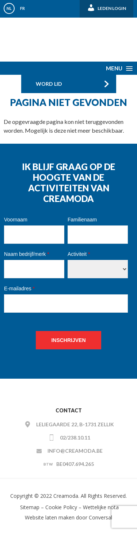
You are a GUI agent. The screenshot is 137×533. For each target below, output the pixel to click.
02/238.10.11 (75, 437)
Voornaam (15, 220)
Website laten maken (50, 517)
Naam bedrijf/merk (26, 254)
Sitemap (29, 507)
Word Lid (49, 84)
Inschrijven (68, 340)
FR (22, 8)
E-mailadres (19, 288)
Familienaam (82, 220)
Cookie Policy (61, 507)
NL (9, 8)
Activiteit (79, 254)
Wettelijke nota (101, 507)
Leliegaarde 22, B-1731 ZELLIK (75, 424)
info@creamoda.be (75, 451)
